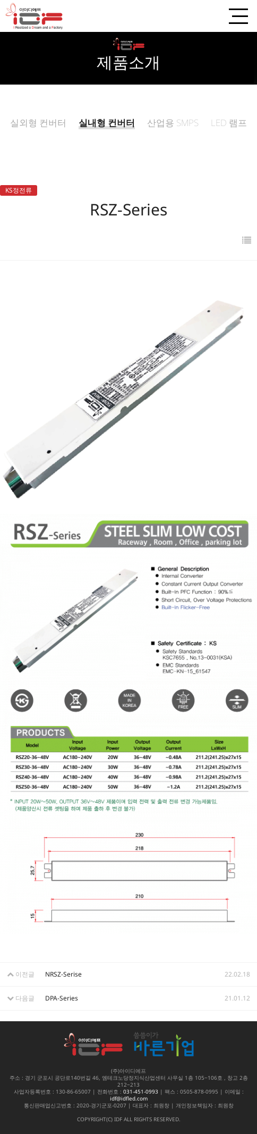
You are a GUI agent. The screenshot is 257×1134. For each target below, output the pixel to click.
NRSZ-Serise (63, 974)
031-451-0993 (140, 1091)
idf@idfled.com (129, 1098)
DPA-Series (61, 998)
